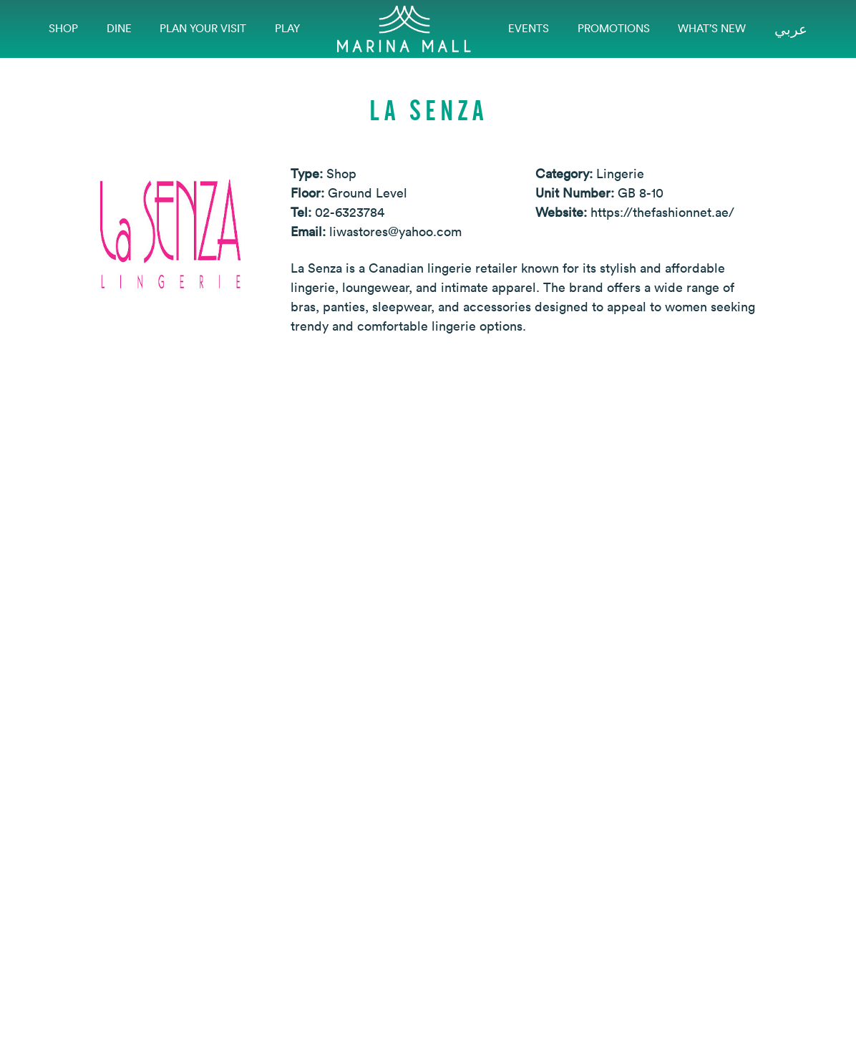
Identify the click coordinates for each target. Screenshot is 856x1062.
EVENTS (528, 28)
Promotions (614, 28)
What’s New (712, 28)
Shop (63, 28)
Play (287, 28)
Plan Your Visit (203, 28)
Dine (119, 28)
